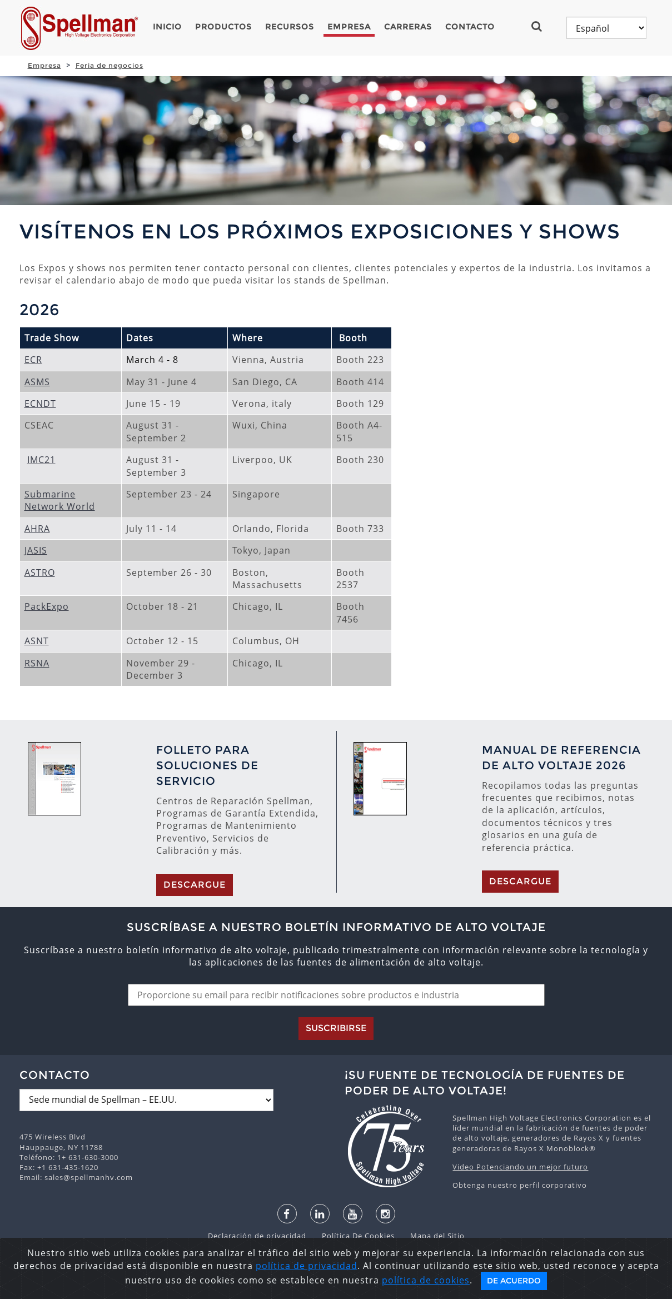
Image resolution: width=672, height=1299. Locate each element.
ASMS (37, 382)
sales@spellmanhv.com (88, 1177)
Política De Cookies (352, 1236)
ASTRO (39, 572)
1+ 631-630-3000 (87, 1157)
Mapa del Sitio (431, 1236)
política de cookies (426, 1280)
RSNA (36, 663)
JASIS (35, 550)
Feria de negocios (109, 65)
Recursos (289, 27)
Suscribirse (336, 1028)
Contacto (470, 27)
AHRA (37, 528)
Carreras (408, 27)
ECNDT (40, 403)
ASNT (36, 641)
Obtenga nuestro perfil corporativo (519, 1185)
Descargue (194, 884)
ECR (33, 360)
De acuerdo (514, 1281)
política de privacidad (306, 1266)
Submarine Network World (59, 500)
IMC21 (41, 460)
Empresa (349, 27)
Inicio (167, 27)
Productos (223, 27)
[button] (541, 26)
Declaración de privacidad (258, 1236)
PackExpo (46, 606)
